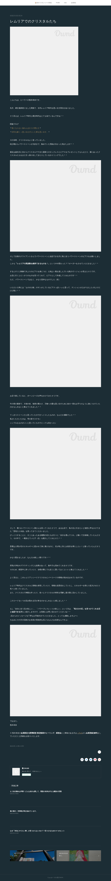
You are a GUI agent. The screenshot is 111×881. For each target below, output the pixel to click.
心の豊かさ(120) (20, 746)
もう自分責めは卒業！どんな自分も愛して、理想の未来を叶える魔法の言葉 (36, 791)
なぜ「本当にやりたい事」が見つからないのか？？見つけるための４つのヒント (37, 831)
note (65, 2)
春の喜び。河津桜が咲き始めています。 (23, 811)
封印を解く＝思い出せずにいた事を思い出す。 (30, 132)
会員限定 (73, 2)
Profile (58, 2)
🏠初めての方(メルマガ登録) (43, 2)
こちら (79, 733)
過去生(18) (12, 746)
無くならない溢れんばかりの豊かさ (25, 128)
